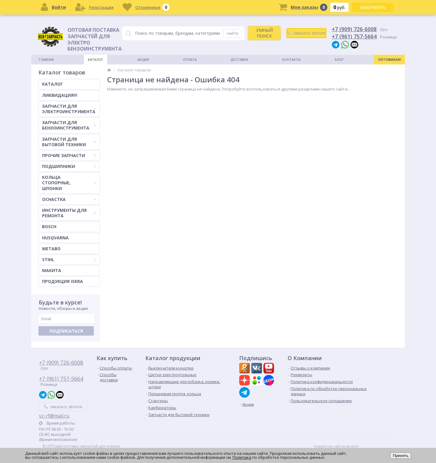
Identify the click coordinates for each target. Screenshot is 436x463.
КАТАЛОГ (52, 84)
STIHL (69, 259)
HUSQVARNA (55, 238)
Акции (143, 59)
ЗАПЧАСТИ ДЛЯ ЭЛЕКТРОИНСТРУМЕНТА (69, 108)
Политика (242, 457)
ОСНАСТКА (69, 199)
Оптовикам (389, 59)
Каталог (95, 59)
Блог (339, 59)
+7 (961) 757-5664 (354, 36)
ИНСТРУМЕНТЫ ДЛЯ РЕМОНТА (69, 212)
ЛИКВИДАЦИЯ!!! (59, 95)
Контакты (291, 59)
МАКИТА (51, 270)
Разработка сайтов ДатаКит (336, 446)
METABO (51, 248)
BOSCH (49, 226)
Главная (46, 59)
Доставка (239, 59)
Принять (400, 455)
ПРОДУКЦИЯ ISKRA (62, 281)
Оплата (190, 59)
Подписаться (66, 331)
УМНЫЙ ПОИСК (264, 32)
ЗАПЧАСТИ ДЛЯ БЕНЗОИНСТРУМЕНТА (69, 125)
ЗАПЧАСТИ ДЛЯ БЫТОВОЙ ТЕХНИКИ (69, 141)
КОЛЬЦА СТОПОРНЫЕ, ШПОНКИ (69, 182)
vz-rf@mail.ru (54, 415)
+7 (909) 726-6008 (354, 29)
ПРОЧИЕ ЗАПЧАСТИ (69, 155)
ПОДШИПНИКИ (69, 166)
